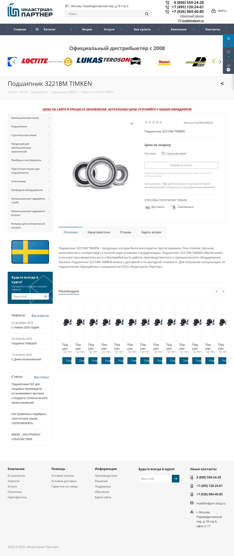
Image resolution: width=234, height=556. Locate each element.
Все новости (40, 316)
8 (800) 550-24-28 (208, 477)
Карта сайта (103, 497)
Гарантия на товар (64, 486)
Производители (106, 475)
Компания (16, 469)
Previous (217, 291)
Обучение (102, 492)
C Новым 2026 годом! (25, 327)
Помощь (58, 469)
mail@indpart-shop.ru (211, 503)
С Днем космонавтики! (26, 359)
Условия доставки (64, 481)
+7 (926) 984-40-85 (188, 11)
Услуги (12, 486)
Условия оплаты (62, 475)
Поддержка (103, 486)
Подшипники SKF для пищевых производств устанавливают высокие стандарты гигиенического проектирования (30, 393)
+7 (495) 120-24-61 (188, 6)
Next (223, 291)
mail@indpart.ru (193, 21)
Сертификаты (17, 497)
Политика (15, 492)
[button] (220, 62)
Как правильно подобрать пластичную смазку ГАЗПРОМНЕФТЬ (29, 418)
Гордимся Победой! (24, 343)
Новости (14, 481)
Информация (106, 469)
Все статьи (41, 377)
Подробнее (79, 360)
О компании (16, 475)
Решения (101, 481)
